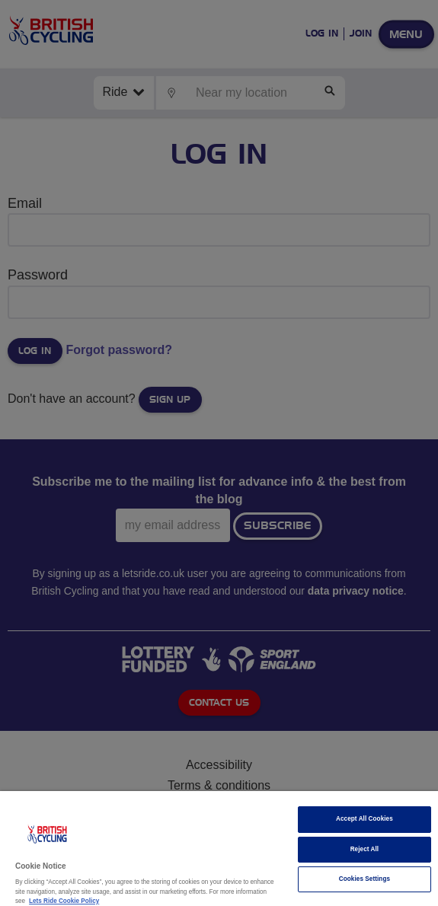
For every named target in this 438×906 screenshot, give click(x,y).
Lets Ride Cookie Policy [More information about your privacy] (64, 901)
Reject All (364, 849)
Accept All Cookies (364, 818)
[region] (219, 848)
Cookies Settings (364, 879)
